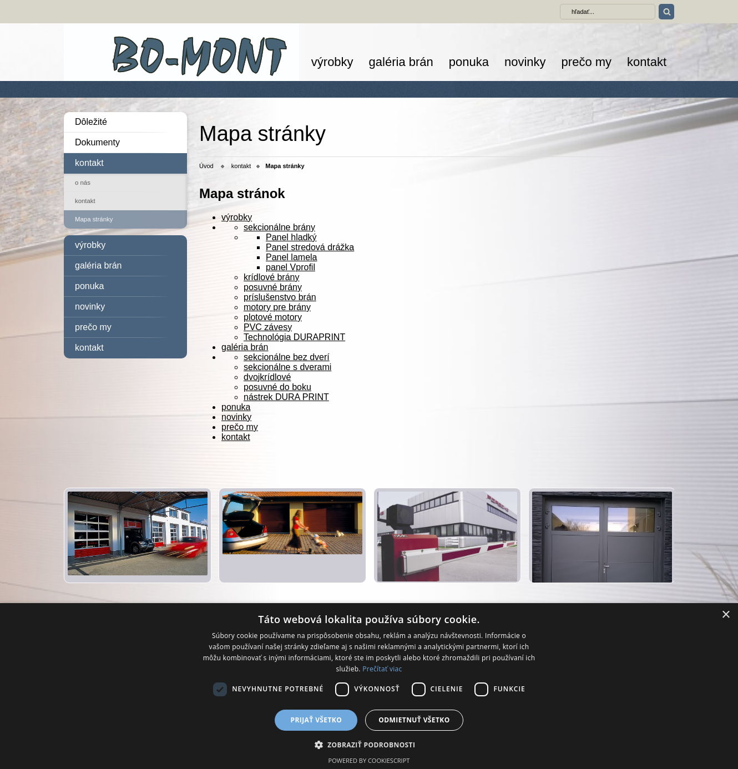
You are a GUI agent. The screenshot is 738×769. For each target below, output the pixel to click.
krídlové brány (272, 277)
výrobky (332, 62)
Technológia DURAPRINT (294, 337)
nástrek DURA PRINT (286, 397)
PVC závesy (268, 327)
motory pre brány (277, 307)
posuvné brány (273, 287)
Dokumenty (97, 142)
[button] (369, 744)
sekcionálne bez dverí (287, 357)
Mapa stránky (94, 219)
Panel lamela (291, 257)
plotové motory (273, 317)
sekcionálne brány (279, 227)
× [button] (725, 615)
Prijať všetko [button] (316, 720)
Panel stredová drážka (310, 247)
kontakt (646, 62)
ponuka (469, 62)
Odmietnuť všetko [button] (413, 720)
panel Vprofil (290, 267)
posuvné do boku (277, 387)
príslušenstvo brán (280, 297)
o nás (82, 182)
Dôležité (91, 122)
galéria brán (401, 62)
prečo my (586, 62)
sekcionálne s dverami (287, 367)
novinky (525, 62)
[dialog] (369, 686)
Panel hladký (291, 237)
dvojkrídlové (267, 377)
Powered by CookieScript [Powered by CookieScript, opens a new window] (369, 760)
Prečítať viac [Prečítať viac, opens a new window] (382, 669)
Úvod (206, 166)
